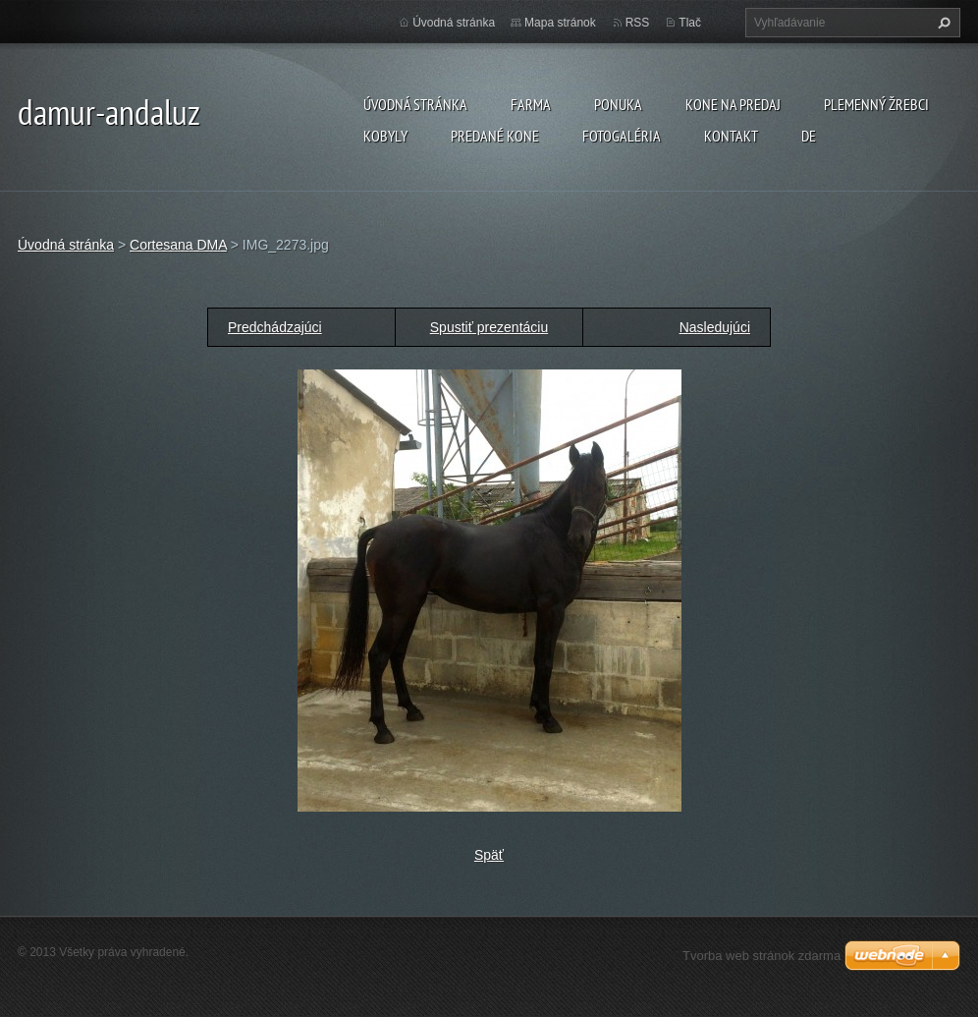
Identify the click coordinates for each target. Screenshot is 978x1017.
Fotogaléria (621, 135)
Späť (489, 855)
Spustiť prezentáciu (489, 327)
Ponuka (618, 104)
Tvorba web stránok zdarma (761, 955)
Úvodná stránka (415, 104)
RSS (637, 22)
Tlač (690, 22)
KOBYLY (385, 135)
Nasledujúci (714, 327)
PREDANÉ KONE (495, 135)
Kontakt (731, 135)
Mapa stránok (560, 22)
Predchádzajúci (275, 327)
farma (531, 104)
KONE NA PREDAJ (733, 104)
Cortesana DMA (178, 245)
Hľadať (941, 22)
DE (808, 135)
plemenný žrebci (876, 104)
